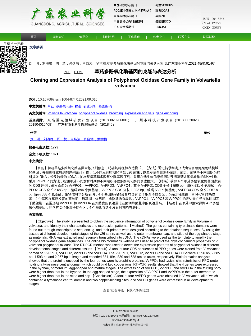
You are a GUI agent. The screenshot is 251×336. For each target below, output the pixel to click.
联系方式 (184, 36)
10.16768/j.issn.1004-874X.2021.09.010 (67, 99)
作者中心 (159, 36)
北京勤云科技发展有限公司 (132, 324)
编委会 (83, 36)
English (209, 36)
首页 (33, 36)
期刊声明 (109, 36)
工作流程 (134, 36)
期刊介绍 (58, 36)
